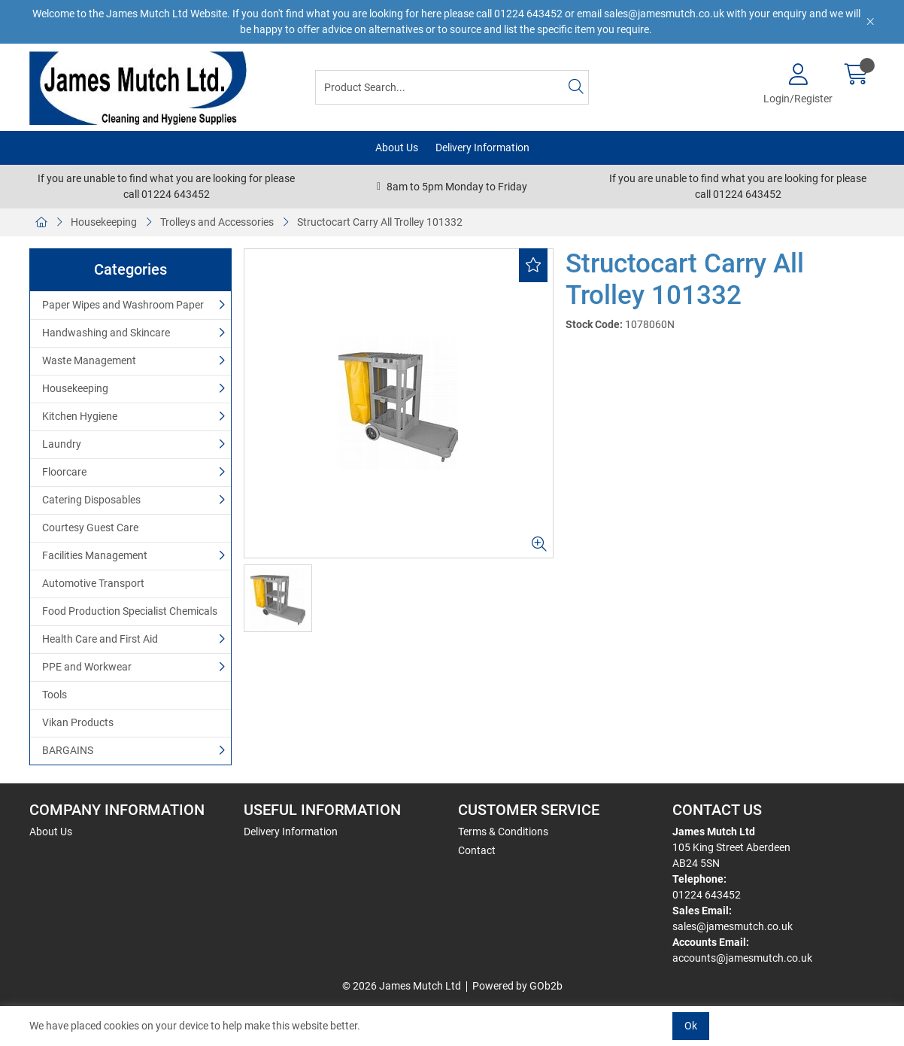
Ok (690, 1026)
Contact (477, 850)
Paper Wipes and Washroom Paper (123, 305)
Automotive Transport (93, 583)
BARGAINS (67, 750)
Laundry (61, 444)
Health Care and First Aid (100, 639)
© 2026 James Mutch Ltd (401, 986)
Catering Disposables (91, 500)
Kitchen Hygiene (79, 416)
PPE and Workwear (87, 667)
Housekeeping (104, 222)
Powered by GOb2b (517, 986)
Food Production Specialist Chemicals (129, 611)
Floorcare (64, 472)
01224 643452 (706, 895)
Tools (54, 695)
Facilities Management (94, 555)
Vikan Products (78, 722)
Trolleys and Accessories (217, 222)
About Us (396, 147)
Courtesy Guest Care (90, 527)
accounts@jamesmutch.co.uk (742, 958)
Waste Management (89, 360)
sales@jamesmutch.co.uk (732, 926)
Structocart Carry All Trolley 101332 (380, 222)
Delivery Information (482, 147)
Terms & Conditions (503, 832)
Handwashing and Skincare (106, 333)
